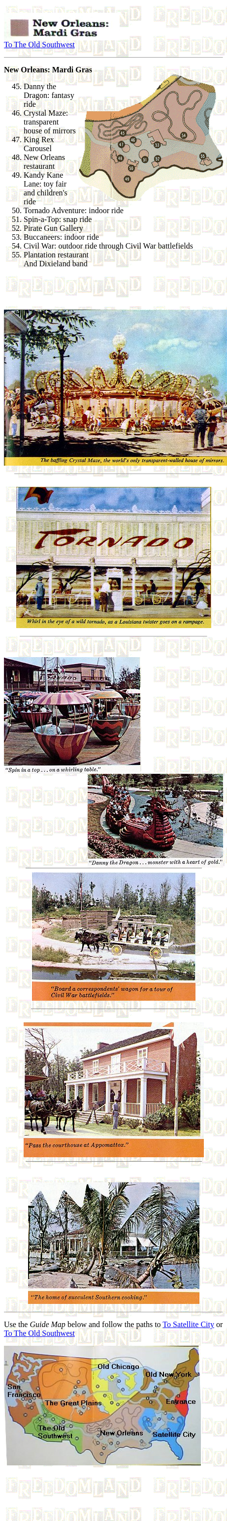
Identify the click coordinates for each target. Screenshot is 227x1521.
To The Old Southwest (39, 44)
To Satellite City (188, 1324)
